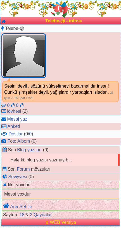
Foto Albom (18, 141)
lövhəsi (14, 111)
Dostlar (15, 133)
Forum (23, 169)
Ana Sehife (21, 206)
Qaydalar (43, 214)
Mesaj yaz (17, 119)
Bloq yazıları (29, 149)
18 (22, 214)
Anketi (14, 126)
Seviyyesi (17, 176)
